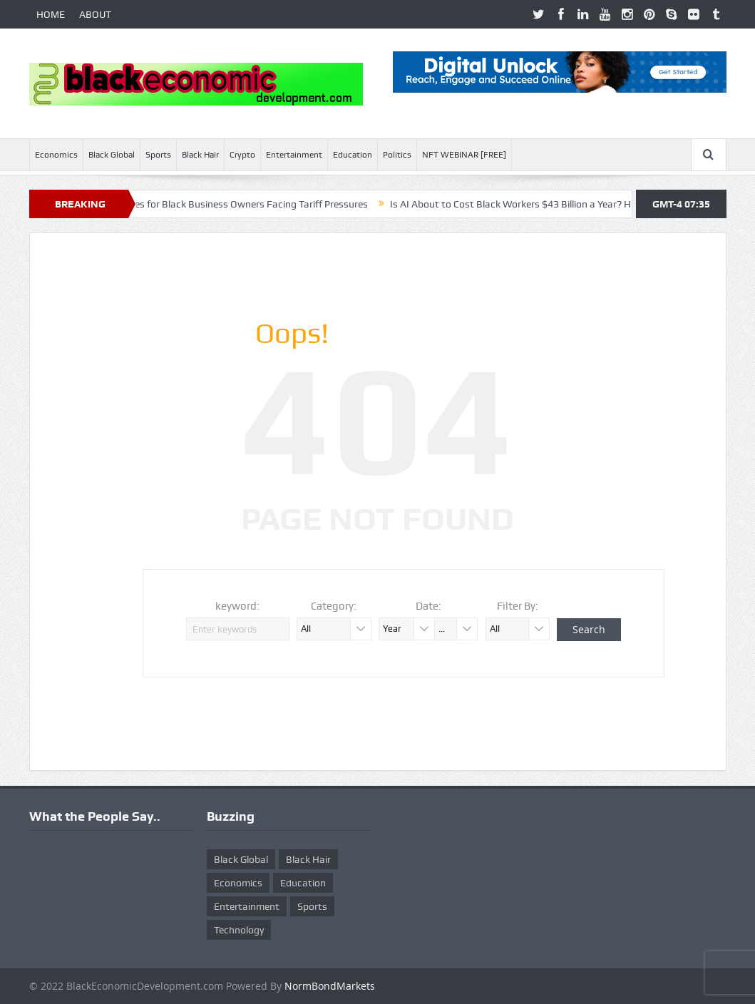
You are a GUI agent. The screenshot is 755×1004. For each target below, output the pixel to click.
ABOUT (95, 14)
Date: (428, 606)
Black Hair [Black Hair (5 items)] (308, 859)
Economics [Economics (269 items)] (238, 882)
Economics (56, 155)
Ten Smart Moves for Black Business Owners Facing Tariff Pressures (226, 204)
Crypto (242, 155)
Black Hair (200, 155)
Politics (397, 155)
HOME (50, 14)
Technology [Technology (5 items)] (239, 930)
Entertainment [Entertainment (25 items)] (246, 906)
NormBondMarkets (329, 986)
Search (588, 629)
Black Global (111, 155)
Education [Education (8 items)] (303, 882)
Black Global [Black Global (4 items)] (241, 859)
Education (352, 155)
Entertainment (294, 155)
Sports (158, 155)
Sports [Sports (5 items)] (312, 906)
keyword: (237, 606)
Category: (333, 606)
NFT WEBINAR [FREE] (464, 155)
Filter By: (517, 606)
